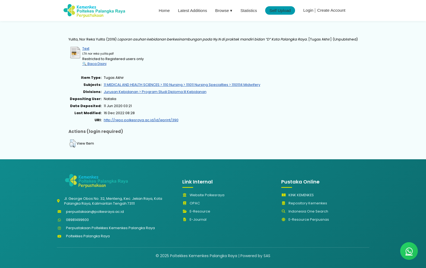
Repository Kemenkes (304, 203)
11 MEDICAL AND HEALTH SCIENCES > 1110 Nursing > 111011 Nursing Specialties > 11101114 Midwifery (182, 84)
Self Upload (280, 10)
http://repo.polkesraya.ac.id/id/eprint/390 (141, 120)
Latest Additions (192, 10)
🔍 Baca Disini (94, 63)
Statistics (248, 10)
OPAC (191, 203)
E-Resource (196, 211)
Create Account (331, 10)
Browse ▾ (223, 10)
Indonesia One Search (304, 211)
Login (308, 10)
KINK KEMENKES (297, 195)
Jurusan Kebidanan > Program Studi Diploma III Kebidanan (155, 91)
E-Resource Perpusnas (305, 219)
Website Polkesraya (203, 195)
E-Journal (194, 219)
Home (164, 10)
